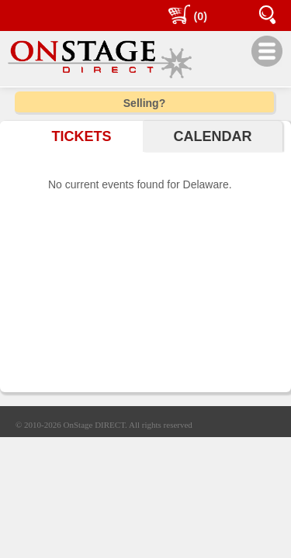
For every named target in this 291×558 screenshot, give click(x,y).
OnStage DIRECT (95, 424)
